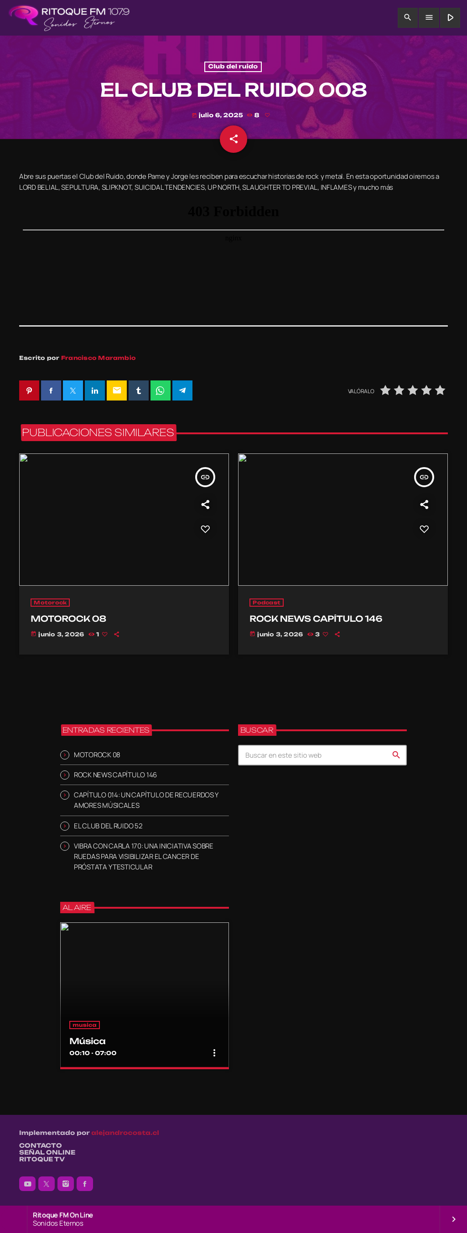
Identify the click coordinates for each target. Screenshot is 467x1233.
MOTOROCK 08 (97, 755)
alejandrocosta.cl (125, 1133)
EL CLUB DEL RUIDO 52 (108, 826)
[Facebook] (85, 1183)
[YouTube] (27, 1183)
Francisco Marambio (98, 357)
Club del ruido (233, 66)
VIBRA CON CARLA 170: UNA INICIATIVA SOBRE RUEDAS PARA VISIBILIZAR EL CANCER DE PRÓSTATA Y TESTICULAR (143, 856)
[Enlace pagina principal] (69, 18)
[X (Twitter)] (46, 1183)
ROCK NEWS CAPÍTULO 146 (115, 775)
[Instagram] (65, 1183)
